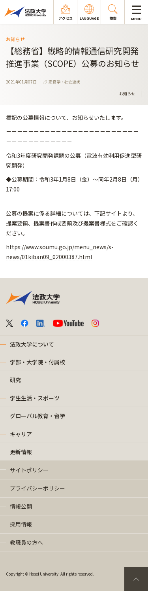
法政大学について (32, 344)
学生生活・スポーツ (35, 398)
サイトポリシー (29, 470)
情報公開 (21, 506)
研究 (15, 380)
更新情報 (21, 452)
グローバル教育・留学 (37, 416)
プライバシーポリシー (37, 488)
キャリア (21, 434)
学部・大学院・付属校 (37, 362)
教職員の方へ (26, 542)
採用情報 (21, 524)
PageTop (136, 579)
